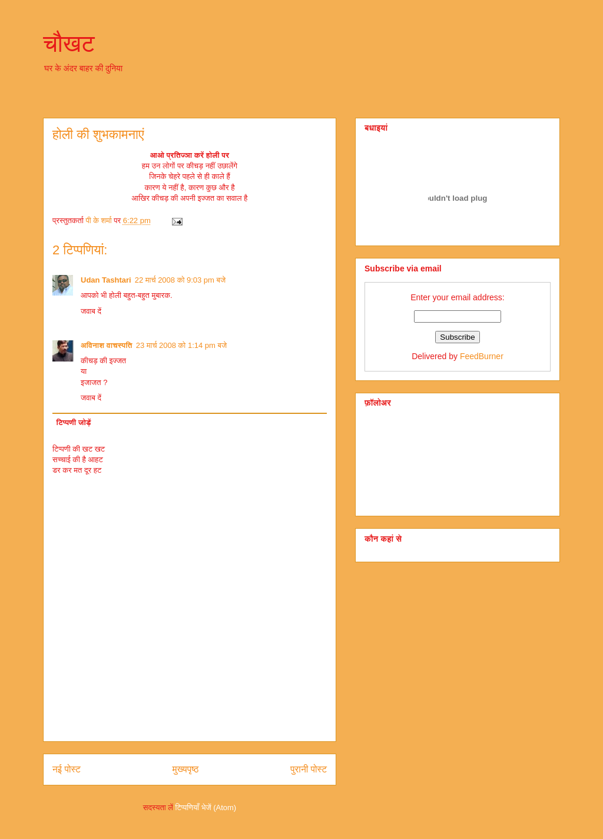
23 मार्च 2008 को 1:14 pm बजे (181, 345)
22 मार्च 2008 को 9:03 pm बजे (180, 280)
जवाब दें (91, 311)
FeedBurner (481, 356)
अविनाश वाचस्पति (106, 345)
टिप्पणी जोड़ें (74, 422)
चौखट (69, 44)
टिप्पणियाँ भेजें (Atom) (206, 807)
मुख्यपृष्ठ (186, 769)
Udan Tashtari (106, 280)
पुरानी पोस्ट (308, 769)
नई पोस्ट (66, 769)
